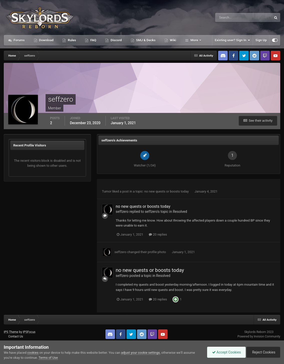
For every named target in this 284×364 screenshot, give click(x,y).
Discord (116, 40)
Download (46, 40)
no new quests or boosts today (167, 191)
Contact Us (15, 336)
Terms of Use (48, 357)
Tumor (106, 191)
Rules (71, 40)
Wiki (172, 40)
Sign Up (261, 40)
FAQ (92, 40)
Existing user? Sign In (232, 40)
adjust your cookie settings (140, 352)
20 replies (158, 234)
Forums (19, 40)
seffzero (122, 212)
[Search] (228, 17)
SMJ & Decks (145, 40)
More (194, 40)
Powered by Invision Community (258, 336)
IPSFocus (29, 332)
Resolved (180, 212)
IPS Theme (11, 332)
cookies (33, 352)
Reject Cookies (263, 352)
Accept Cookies (225, 352)
